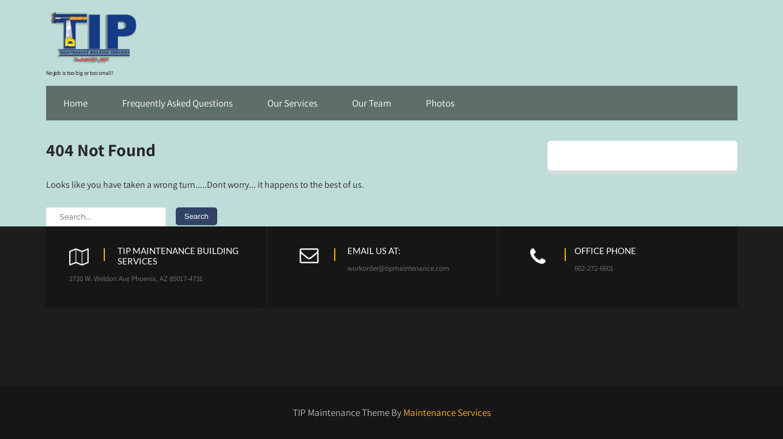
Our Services (292, 103)
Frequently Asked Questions (177, 103)
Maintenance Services (447, 412)
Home (75, 103)
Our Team (371, 103)
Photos (440, 103)
